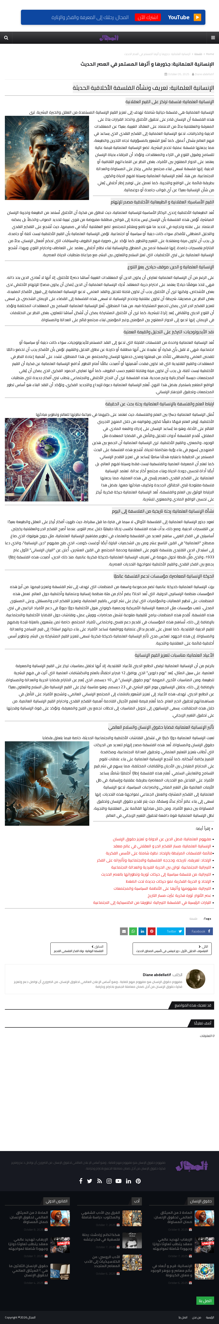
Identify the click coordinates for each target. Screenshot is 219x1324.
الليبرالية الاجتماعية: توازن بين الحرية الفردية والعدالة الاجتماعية (161, 867)
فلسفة (198, 54)
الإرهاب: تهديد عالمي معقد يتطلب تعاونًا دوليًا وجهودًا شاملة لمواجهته (28, 1244)
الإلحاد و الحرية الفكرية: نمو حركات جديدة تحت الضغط (168, 881)
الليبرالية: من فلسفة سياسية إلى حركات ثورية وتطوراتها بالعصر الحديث (156, 874)
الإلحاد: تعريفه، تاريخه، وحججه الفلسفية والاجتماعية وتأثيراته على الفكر (154, 860)
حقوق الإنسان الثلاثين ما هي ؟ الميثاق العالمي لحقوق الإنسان (28, 1270)
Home (210, 54)
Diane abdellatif (204, 74)
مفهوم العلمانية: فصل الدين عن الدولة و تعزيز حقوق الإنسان (162, 839)
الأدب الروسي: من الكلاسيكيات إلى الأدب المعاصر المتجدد (102, 1261)
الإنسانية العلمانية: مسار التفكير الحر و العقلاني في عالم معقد (162, 846)
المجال (32, 1317)
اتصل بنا (205, 1300)
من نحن (196, 1317)
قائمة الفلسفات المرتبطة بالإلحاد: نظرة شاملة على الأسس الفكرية (159, 853)
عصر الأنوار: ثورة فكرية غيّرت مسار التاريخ (179, 895)
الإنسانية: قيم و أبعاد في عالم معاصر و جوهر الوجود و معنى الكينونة (171, 1270)
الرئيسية (210, 1317)
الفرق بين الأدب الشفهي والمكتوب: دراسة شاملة (100, 1214)
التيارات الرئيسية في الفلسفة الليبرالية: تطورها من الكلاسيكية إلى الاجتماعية (152, 902)
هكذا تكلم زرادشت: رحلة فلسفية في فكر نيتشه (101, 1237)
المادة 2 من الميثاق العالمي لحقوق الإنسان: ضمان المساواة (28, 1217)
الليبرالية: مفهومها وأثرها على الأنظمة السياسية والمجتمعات (162, 888)
